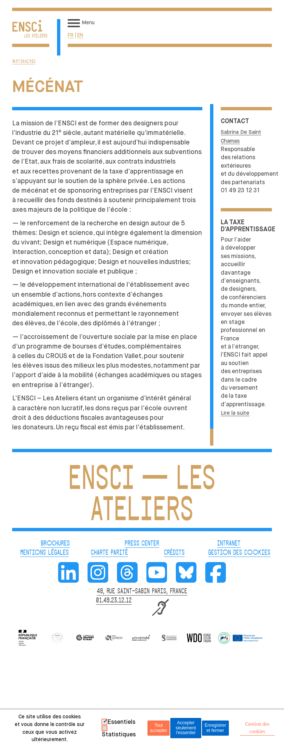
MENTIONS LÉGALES (44, 553)
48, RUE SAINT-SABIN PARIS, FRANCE (142, 591)
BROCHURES (55, 543)
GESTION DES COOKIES (239, 553)
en (80, 35)
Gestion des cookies (257, 727)
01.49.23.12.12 (114, 600)
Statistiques (119, 734)
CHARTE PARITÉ (109, 553)
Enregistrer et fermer (215, 728)
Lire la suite (235, 413)
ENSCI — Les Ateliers (142, 496)
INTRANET (229, 543)
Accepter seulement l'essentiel (185, 728)
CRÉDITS (174, 553)
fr (71, 35)
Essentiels (121, 722)
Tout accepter (158, 728)
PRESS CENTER (142, 543)
